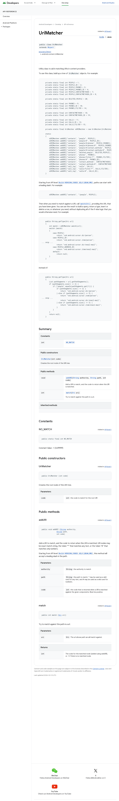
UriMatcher (46, 359)
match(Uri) (85, 204)
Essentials (28, 3)
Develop (58, 24)
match (68, 393)
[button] (15, 27)
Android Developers (45, 24)
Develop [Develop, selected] (65, 3)
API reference (10, 11)
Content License (98, 669)
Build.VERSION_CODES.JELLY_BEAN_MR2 (76, 182)
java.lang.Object (45, 52)
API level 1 (107, 31)
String (76, 378)
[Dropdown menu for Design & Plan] (56, 3)
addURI (69, 378)
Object (51, 47)
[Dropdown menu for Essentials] (36, 3)
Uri (73, 393)
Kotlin (101, 37)
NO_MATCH (70, 342)
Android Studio (108, 3)
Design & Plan (47, 3)
